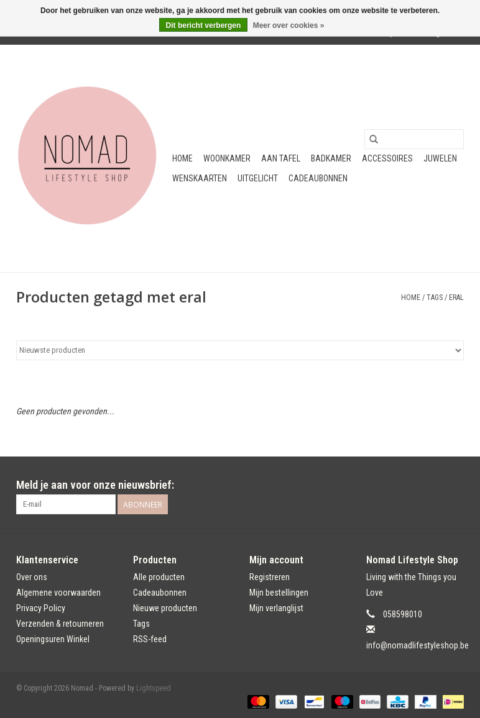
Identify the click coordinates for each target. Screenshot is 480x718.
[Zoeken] (414, 139)
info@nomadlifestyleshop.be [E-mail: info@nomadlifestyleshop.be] (417, 645)
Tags (435, 297)
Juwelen (440, 158)
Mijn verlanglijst (276, 608)
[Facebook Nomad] (432, 485)
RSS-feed (150, 639)
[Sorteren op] (240, 350)
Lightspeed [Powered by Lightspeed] (153, 688)
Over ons (31, 577)
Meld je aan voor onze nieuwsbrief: (95, 484)
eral (456, 297)
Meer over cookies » (289, 25)
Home (182, 158)
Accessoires (387, 158)
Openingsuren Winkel (53, 639)
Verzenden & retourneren (60, 624)
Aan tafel (280, 158)
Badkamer (331, 158)
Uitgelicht (258, 178)
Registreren (269, 577)
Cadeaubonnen (318, 178)
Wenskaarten (199, 178)
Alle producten (159, 577)
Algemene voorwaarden (58, 593)
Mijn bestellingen (278, 593)
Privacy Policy (40, 608)
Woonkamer (227, 158)
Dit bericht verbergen (203, 25)
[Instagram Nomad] (454, 485)
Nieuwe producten (165, 608)
